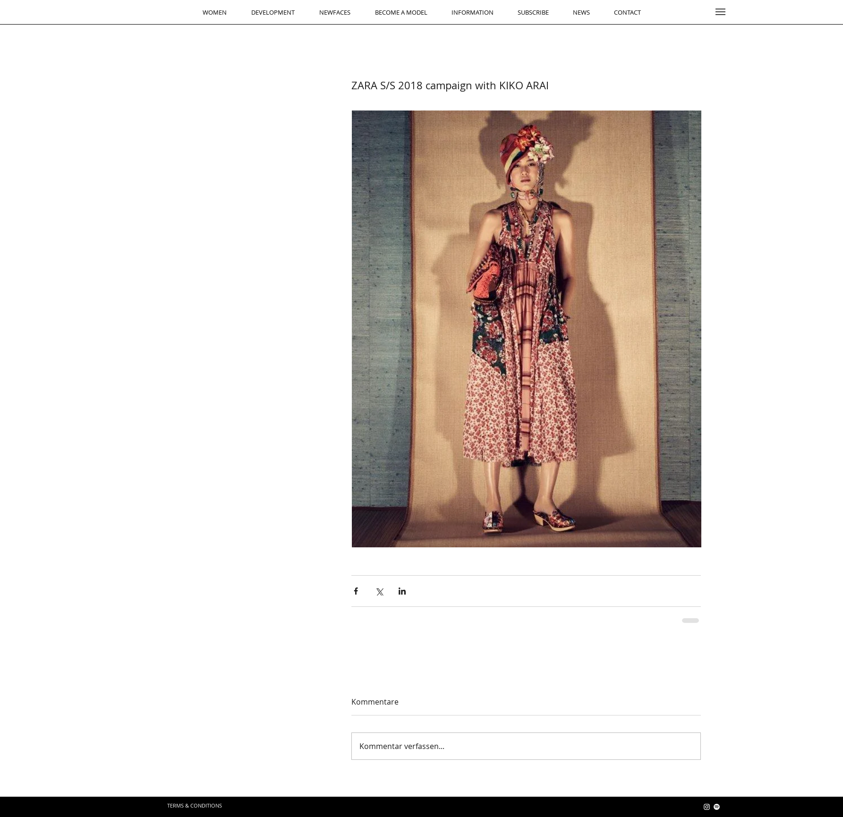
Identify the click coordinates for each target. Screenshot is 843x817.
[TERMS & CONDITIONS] (194, 806)
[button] (720, 11)
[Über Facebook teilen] (355, 591)
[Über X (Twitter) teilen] (379, 591)
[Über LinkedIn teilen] (402, 591)
